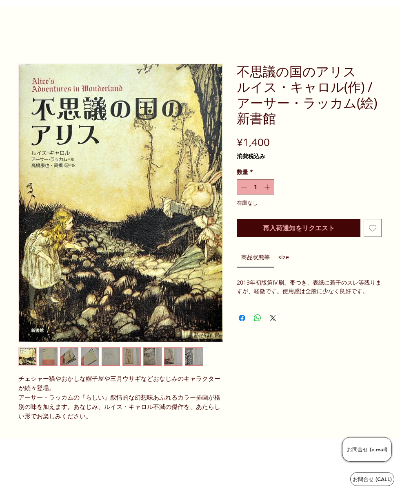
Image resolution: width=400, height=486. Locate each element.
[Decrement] (243, 187)
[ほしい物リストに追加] (373, 228)
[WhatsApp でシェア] (257, 318)
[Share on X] (273, 318)
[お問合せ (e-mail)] (367, 449)
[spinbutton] (255, 187)
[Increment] (268, 187)
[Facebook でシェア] (242, 318)
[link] (255, 257)
